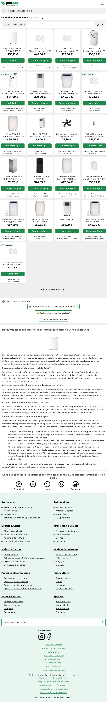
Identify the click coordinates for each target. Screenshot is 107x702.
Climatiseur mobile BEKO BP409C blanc (13, 178)
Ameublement (11, 554)
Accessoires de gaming (67, 531)
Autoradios (61, 514)
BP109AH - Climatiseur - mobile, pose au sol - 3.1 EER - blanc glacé (13, 220)
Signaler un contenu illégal (53, 289)
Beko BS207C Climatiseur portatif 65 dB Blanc (94, 50)
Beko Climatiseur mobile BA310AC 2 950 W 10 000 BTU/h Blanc (94, 178)
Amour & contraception (15, 534)
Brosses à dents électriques (17, 541)
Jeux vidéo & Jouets (66, 525)
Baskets (60, 565)
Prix (7, 24)
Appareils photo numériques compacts (23, 588)
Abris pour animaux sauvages (18, 507)
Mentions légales (53, 644)
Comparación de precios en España (54, 681)
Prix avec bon (8, 74)
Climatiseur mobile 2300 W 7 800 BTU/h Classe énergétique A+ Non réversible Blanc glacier (94, 220)
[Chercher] (3, 11)
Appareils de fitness (13, 601)
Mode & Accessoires (66, 549)
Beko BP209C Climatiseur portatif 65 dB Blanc (40, 135)
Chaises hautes (63, 578)
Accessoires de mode (66, 554)
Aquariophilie (10, 511)
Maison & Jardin (11, 549)
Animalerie (8, 502)
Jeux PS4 (60, 541)
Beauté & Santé (10, 525)
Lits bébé (60, 585)
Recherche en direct (53, 652)
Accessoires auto (64, 507)
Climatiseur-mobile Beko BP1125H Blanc (67, 178)
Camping (8, 608)
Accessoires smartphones (16, 578)
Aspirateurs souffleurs (14, 561)
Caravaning (9, 612)
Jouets (59, 581)
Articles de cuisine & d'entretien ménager (24, 558)
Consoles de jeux (64, 534)
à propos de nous (53, 659)
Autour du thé (63, 605)
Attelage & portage (65, 511)
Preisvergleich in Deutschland (53, 689)
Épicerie (59, 596)
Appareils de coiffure (14, 538)
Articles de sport (12, 605)
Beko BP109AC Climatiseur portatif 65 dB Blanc (67, 92)
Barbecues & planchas (14, 565)
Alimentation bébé (13, 531)
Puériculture (61, 573)
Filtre (99, 24)
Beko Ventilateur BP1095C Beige (40, 220)
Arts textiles (62, 558)
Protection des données (53, 648)
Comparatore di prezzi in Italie (53, 678)
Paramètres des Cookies (53, 670)
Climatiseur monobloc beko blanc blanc (67, 135)
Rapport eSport (53, 666)
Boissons (60, 612)
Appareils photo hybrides (16, 581)
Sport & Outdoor (11, 596)
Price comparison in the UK (53, 692)
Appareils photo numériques (18, 585)
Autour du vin (62, 608)
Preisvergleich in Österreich (53, 685)
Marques (19, 24)
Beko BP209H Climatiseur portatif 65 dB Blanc (40, 92)
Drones (59, 538)
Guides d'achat (53, 662)
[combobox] (56, 11)
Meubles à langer (64, 588)
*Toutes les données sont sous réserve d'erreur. (53, 697)
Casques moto (63, 517)
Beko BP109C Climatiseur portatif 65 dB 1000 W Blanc (40, 50)
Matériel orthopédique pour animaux (22, 517)
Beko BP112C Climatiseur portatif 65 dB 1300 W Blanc (67, 50)
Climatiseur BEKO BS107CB (40, 178)
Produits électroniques (15, 573)
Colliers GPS (10, 514)
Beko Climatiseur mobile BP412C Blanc (94, 135)
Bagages (60, 561)
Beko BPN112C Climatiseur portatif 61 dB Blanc (13, 135)
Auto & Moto (61, 502)
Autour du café (63, 601)
